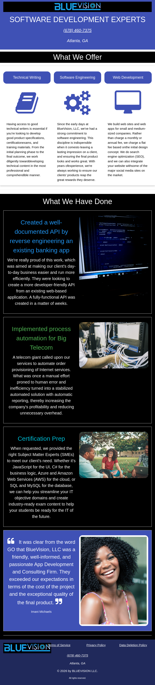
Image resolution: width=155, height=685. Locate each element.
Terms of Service (59, 645)
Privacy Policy (96, 645)
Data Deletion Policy (133, 645)
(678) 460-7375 (78, 30)
